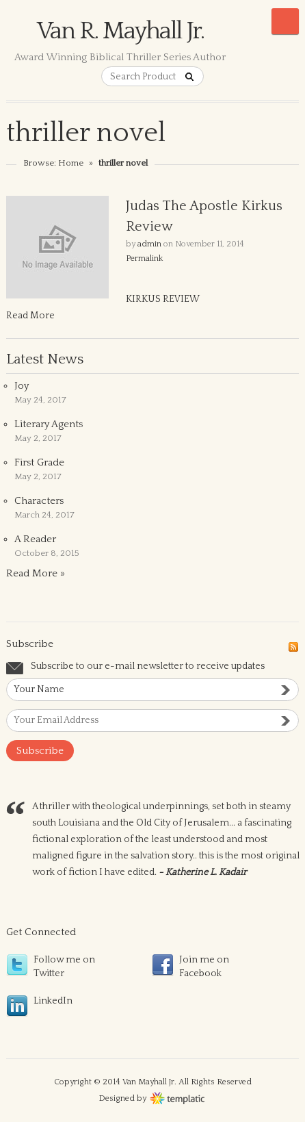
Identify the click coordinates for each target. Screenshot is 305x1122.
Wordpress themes (177, 1096)
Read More (30, 315)
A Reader (35, 539)
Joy (21, 386)
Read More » (35, 573)
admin (149, 244)
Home (70, 163)
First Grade (39, 462)
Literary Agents (48, 424)
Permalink (144, 258)
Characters (39, 501)
